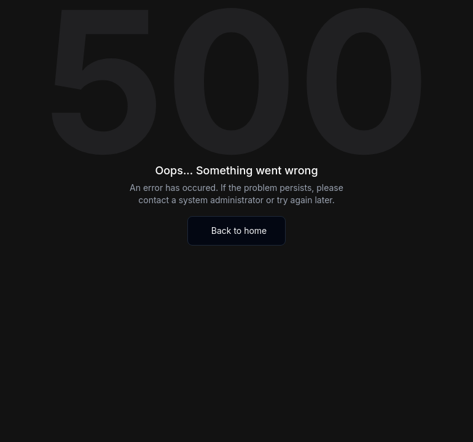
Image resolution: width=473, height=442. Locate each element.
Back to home (239, 230)
